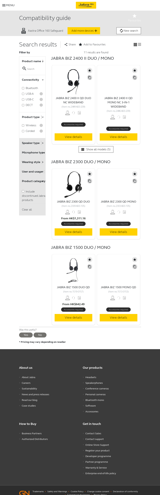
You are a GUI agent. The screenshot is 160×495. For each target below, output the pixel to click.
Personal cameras (95, 393)
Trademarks (38, 485)
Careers (26, 382)
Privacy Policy (100, 489)
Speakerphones (94, 382)
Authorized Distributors (35, 435)
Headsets (90, 377)
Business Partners (32, 430)
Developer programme (98, 451)
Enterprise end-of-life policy (100, 467)
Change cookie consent (98, 485)
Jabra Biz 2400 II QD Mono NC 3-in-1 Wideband (118, 102)
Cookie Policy (77, 485)
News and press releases (35, 393)
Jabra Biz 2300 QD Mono (118, 201)
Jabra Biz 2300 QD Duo (73, 201)
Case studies (29, 403)
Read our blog (29, 398)
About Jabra (28, 377)
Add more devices (84, 31)
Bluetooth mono (94, 398)
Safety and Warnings (57, 485)
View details (73, 137)
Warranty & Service (96, 462)
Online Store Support (97, 441)
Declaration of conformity (125, 485)
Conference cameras (97, 387)
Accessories (91, 408)
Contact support (94, 435)
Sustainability (29, 387)
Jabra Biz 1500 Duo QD (73, 287)
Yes (26, 335)
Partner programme (96, 456)
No (40, 335)
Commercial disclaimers (78, 489)
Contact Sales (93, 430)
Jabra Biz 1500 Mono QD (118, 287)
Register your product (97, 446)
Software (90, 403)
